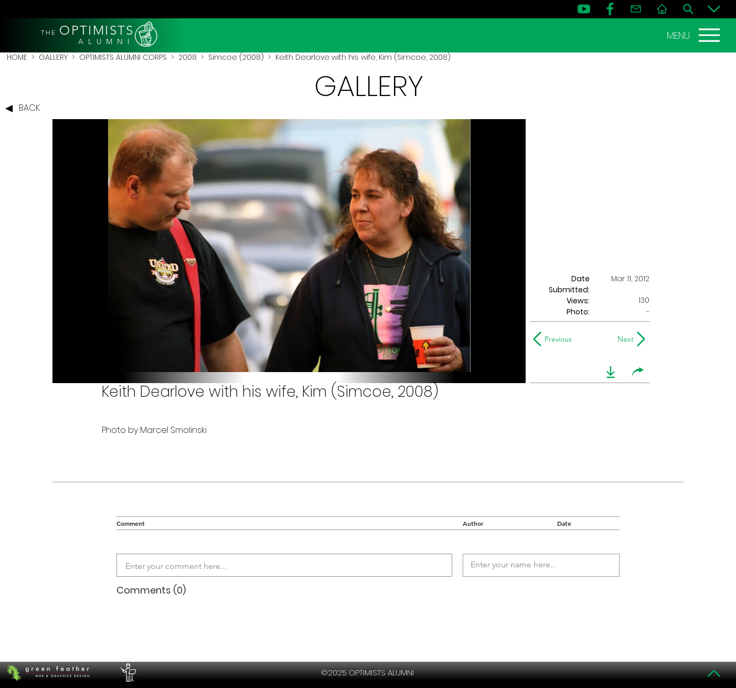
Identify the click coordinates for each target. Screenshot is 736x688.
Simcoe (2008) (236, 57)
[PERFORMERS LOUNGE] (126, 672)
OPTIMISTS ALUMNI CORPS (123, 57)
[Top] (714, 673)
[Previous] (555, 339)
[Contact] (636, 9)
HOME (17, 57)
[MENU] (694, 35)
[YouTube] (584, 9)
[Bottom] (714, 9)
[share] (637, 372)
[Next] (623, 339)
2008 (187, 57)
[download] (610, 372)
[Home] (662, 9)
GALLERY (53, 57)
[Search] (688, 9)
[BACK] (25, 108)
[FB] (610, 9)
